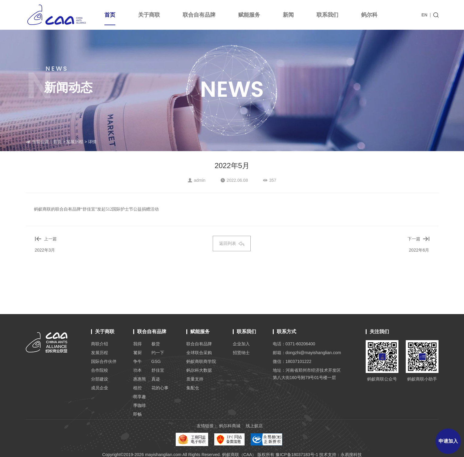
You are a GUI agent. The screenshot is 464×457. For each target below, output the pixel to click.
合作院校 (99, 370)
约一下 (157, 352)
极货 (155, 343)
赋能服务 (249, 15)
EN (424, 14)
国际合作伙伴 (104, 361)
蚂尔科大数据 (199, 370)
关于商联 (149, 15)
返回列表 (231, 243)
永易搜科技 (351, 454)
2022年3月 (45, 250)
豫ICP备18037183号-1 (297, 454)
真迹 (155, 379)
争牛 (137, 361)
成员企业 (99, 387)
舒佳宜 (157, 370)
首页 (109, 18)
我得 (137, 343)
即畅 (137, 414)
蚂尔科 (369, 15)
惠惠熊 (139, 379)
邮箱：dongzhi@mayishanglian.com (307, 352)
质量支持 (194, 379)
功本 (137, 370)
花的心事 (159, 387)
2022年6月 (419, 250)
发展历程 (74, 141)
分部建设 (99, 379)
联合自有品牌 (199, 15)
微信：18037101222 (292, 361)
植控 (137, 387)
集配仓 (192, 387)
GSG (156, 361)
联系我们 (327, 15)
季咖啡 (139, 405)
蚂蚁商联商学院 (201, 361)
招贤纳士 (241, 352)
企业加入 (241, 343)
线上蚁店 (254, 425)
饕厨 (137, 352)
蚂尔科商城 (229, 425)
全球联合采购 (199, 352)
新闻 (288, 15)
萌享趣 (139, 396)
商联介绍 (99, 343)
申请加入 (448, 441)
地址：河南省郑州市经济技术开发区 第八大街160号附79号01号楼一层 (307, 374)
